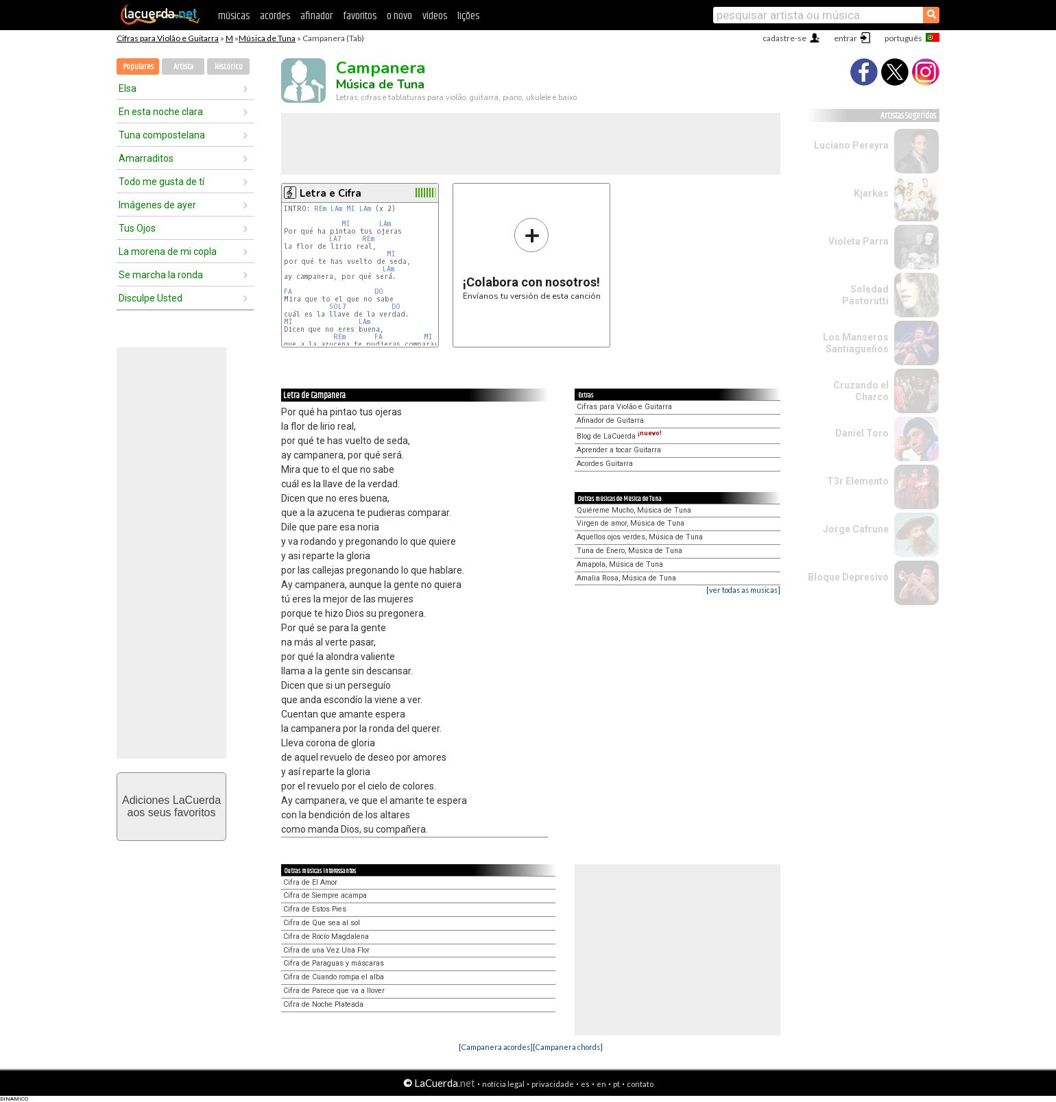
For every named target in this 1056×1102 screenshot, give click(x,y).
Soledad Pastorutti (865, 295)
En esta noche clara (161, 111)
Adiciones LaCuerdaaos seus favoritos (171, 806)
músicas (234, 16)
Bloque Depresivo (848, 577)
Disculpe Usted (150, 298)
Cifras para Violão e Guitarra (168, 38)
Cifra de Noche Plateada (323, 1004)
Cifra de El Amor (310, 882)
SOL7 (337, 306)
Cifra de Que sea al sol (321, 922)
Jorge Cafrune (856, 529)
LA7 (335, 238)
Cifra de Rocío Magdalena (326, 936)
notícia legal (503, 1083)
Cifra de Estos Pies (314, 909)
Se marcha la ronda (161, 274)
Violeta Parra (858, 241)
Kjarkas (871, 193)
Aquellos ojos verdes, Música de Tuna (640, 536)
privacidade (552, 1083)
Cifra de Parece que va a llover (334, 990)
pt (616, 1083)
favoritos (359, 16)
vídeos (434, 16)
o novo (399, 16)
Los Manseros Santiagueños (856, 343)
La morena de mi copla (168, 251)
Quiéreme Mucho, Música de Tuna (634, 510)
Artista (183, 66)
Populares (138, 66)
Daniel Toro (862, 433)
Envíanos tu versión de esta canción (532, 259)
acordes (275, 16)
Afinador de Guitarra (610, 420)
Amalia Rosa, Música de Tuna (626, 578)
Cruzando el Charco (861, 391)
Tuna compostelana (162, 135)
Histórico (229, 66)
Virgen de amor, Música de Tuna (630, 523)
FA (288, 291)
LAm (336, 208)
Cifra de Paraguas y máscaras (333, 963)
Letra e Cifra (330, 193)
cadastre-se (784, 38)
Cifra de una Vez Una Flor (326, 950)
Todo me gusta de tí (161, 181)
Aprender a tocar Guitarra (619, 449)
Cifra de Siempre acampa (325, 895)
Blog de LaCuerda (619, 436)
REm (320, 208)
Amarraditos (146, 158)
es (585, 1083)
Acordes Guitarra (605, 463)
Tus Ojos (137, 228)
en (601, 1083)
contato (640, 1083)
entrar (845, 38)
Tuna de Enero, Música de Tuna (629, 550)
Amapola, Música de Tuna (620, 564)
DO (378, 291)
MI (350, 208)
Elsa (127, 88)
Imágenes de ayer (157, 204)
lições (468, 16)
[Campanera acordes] (496, 1046)
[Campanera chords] (568, 1046)
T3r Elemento (858, 481)
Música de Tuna (267, 38)
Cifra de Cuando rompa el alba (333, 976)
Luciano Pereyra (851, 145)
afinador (316, 16)
